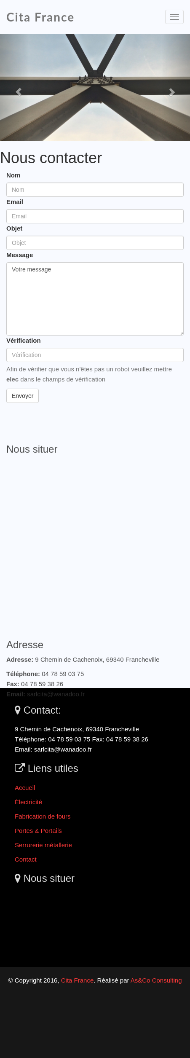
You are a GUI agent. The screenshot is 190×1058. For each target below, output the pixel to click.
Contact (26, 859)
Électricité (28, 802)
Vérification (23, 340)
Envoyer (22, 395)
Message (19, 254)
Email (14, 201)
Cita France (40, 17)
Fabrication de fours (43, 816)
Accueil (25, 787)
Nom (13, 175)
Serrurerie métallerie (43, 845)
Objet (14, 228)
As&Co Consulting (156, 980)
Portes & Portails (38, 830)
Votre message (95, 299)
